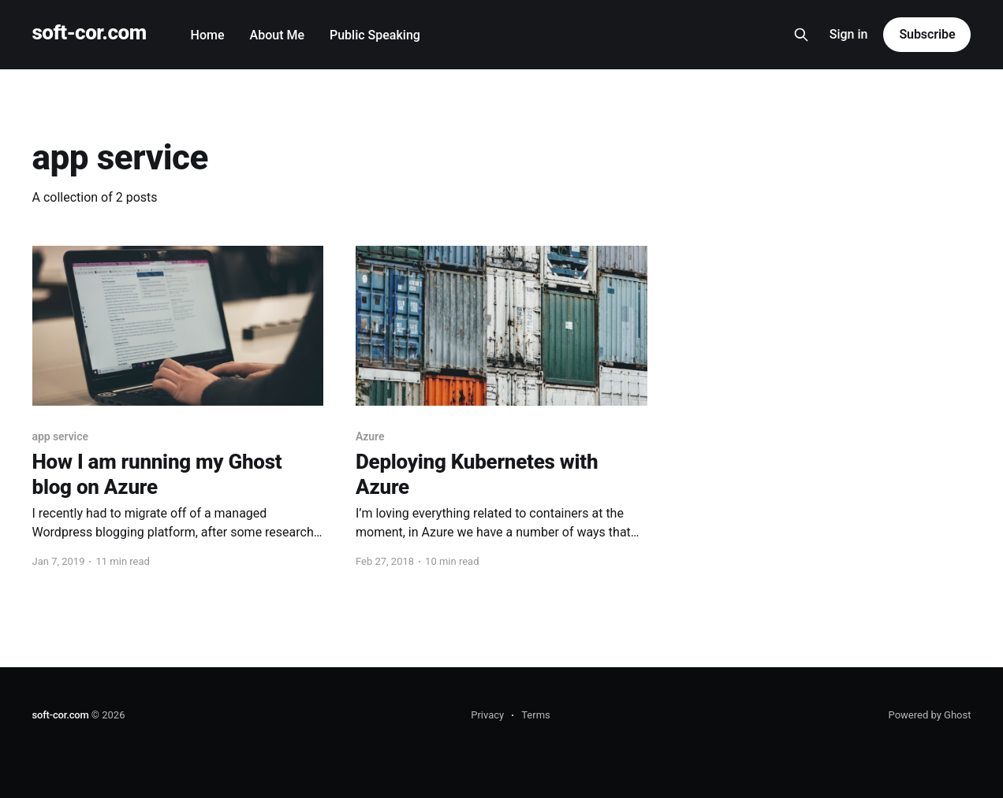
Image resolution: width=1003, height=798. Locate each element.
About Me (277, 35)
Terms (535, 715)
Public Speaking (375, 35)
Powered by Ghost (930, 715)
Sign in (849, 34)
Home (208, 35)
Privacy (487, 715)
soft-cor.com (89, 32)
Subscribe (927, 34)
